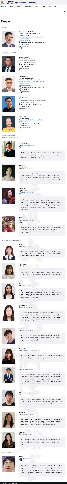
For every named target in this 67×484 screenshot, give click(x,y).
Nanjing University (23, 121)
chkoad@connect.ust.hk (26, 457)
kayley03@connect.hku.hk (27, 265)
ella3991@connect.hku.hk (27, 246)
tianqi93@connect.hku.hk (27, 220)
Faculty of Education (24, 38)
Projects (19, 6)
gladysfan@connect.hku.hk (27, 191)
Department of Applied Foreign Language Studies (31, 119)
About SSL (4, 6)
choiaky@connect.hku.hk (27, 168)
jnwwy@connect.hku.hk (26, 433)
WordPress (14, 482)
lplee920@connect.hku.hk (27, 330)
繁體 (55, 6)
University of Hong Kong (25, 40)
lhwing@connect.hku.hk (26, 306)
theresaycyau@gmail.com (27, 413)
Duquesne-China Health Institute (27, 60)
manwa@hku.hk (25, 46)
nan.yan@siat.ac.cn (25, 108)
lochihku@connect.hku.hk (27, 368)
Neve (2, 482)
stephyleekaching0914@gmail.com (29, 349)
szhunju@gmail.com (25, 127)
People (12, 6)
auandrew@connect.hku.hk (27, 145)
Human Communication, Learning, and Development (31, 37)
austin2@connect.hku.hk (27, 392)
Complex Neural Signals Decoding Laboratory (30, 79)
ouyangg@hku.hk (25, 90)
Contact (44, 6)
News (37, 6)
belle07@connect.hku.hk (27, 285)
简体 (50, 6)
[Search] (64, 11)
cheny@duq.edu (25, 68)
